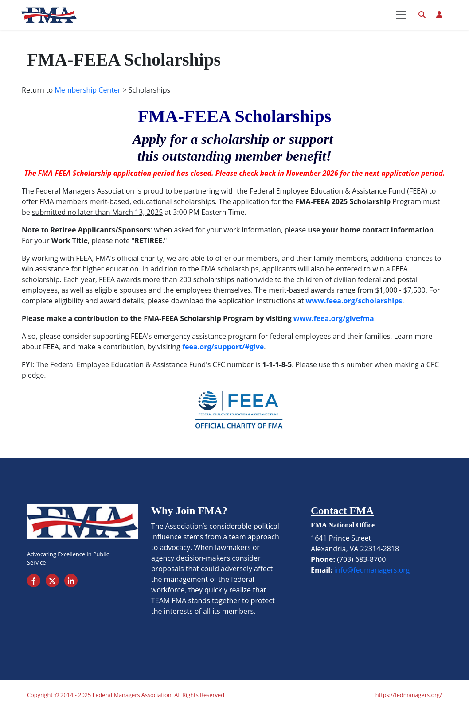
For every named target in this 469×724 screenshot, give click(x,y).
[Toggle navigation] (401, 21)
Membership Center (88, 103)
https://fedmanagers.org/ (408, 709)
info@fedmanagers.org (372, 584)
